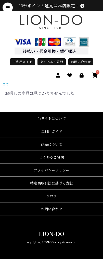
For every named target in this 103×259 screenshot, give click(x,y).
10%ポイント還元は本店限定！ (52, 6)
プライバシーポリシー (51, 170)
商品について (51, 144)
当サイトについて (51, 118)
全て (6, 84)
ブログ (51, 195)
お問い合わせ (81, 61)
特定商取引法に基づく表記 (51, 183)
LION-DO (51, 233)
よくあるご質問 (51, 61)
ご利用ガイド (22, 61)
